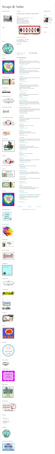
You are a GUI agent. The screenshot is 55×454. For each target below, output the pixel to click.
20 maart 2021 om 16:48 (23, 90)
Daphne (20, 124)
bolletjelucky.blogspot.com (24, 107)
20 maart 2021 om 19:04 (23, 121)
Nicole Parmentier (22, 100)
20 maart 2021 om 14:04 (23, 64)
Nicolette (21, 164)
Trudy (20, 76)
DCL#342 (21, 54)
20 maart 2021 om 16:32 (23, 81)
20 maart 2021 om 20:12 (23, 128)
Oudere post (39, 206)
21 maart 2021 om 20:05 (23, 192)
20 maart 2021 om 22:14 (23, 156)
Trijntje (20, 59)
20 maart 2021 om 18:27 (23, 113)
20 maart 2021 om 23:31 (23, 162)
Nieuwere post (20, 206)
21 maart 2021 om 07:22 (23, 168)
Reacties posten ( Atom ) (32, 209)
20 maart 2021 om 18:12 (23, 105)
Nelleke (20, 158)
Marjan (20, 66)
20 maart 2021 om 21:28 (23, 135)
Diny (20, 83)
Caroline (21, 115)
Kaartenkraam (22, 176)
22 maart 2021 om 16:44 (23, 199)
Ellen (20, 185)
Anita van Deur (22, 170)
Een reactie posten (21, 201)
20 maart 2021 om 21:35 (23, 142)
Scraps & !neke (13, 7)
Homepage (29, 206)
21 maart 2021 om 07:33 (23, 174)
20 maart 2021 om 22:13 (23, 149)
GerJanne (21, 137)
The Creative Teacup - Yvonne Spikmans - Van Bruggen (29, 194)
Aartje (20, 130)
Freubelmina (21, 144)
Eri (20, 152)
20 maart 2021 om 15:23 (23, 74)
